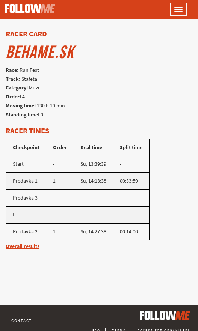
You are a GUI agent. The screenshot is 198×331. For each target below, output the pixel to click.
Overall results (22, 246)
